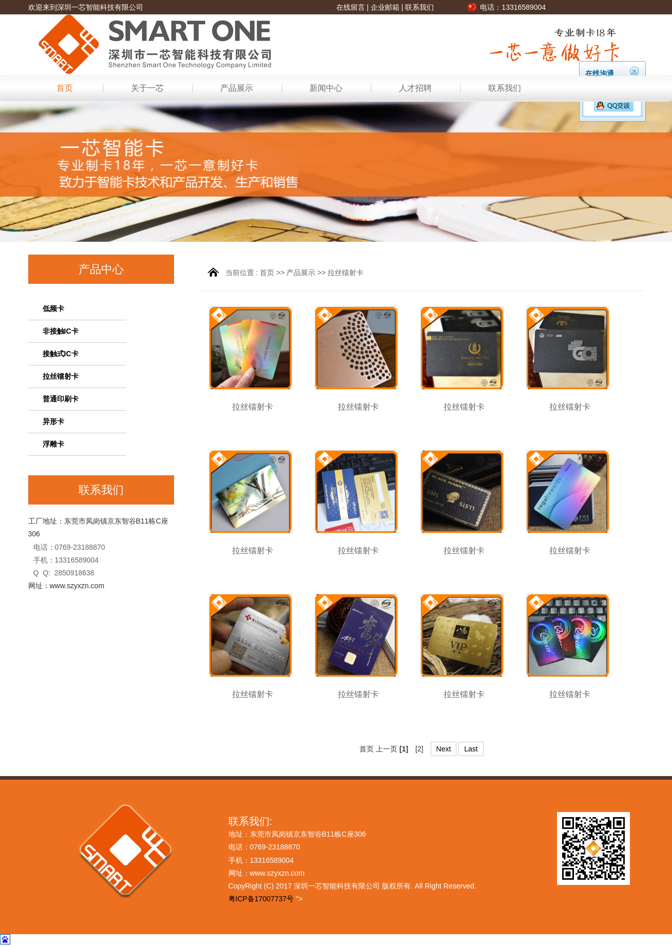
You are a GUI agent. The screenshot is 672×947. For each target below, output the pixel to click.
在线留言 (350, 7)
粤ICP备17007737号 (261, 899)
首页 (64, 88)
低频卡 (53, 308)
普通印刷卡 (61, 399)
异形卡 (53, 421)
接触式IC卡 (61, 354)
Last (470, 749)
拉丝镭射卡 (61, 376)
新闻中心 (326, 88)
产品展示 (236, 88)
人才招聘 (415, 88)
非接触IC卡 (61, 331)
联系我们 (419, 7)
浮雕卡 (53, 444)
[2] (419, 749)
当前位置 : (242, 272)
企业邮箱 (385, 7)
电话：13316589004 (513, 7)
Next (443, 749)
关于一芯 (147, 88)
